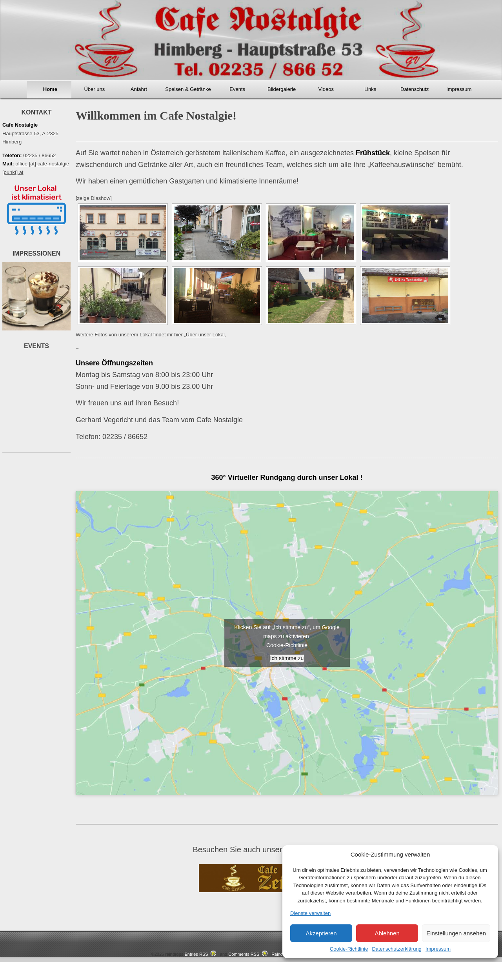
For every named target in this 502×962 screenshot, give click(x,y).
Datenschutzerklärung (396, 949)
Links (370, 89)
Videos (326, 89)
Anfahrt (139, 89)
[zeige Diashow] (94, 198)
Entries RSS (196, 955)
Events (237, 89)
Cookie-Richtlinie (349, 949)
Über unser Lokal (205, 335)
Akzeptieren (321, 933)
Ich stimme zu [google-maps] (287, 658)
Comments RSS (243, 955)
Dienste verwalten (310, 913)
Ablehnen (387, 933)
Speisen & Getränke (188, 89)
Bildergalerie (281, 89)
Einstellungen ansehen (456, 933)
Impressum (438, 949)
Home (50, 89)
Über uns (94, 89)
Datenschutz (414, 89)
